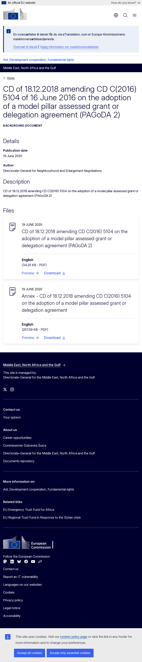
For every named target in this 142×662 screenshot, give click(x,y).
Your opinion (12, 417)
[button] (30, 273)
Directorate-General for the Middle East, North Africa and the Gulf (49, 453)
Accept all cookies (29, 653)
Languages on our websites (22, 584)
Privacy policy (13, 600)
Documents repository (18, 461)
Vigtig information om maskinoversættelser (69, 47)
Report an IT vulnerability (20, 577)
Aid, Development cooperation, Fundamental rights (38, 60)
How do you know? (125, 2)
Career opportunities (17, 438)
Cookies (9, 592)
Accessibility (12, 616)
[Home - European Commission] (15, 14)
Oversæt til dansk (25, 47)
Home (11, 78)
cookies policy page (73, 636)
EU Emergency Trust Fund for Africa (28, 510)
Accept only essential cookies (70, 653)
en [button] (116, 15)
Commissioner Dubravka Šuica (24, 445)
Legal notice (11, 608)
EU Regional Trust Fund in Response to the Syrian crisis (42, 517)
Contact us (10, 569)
